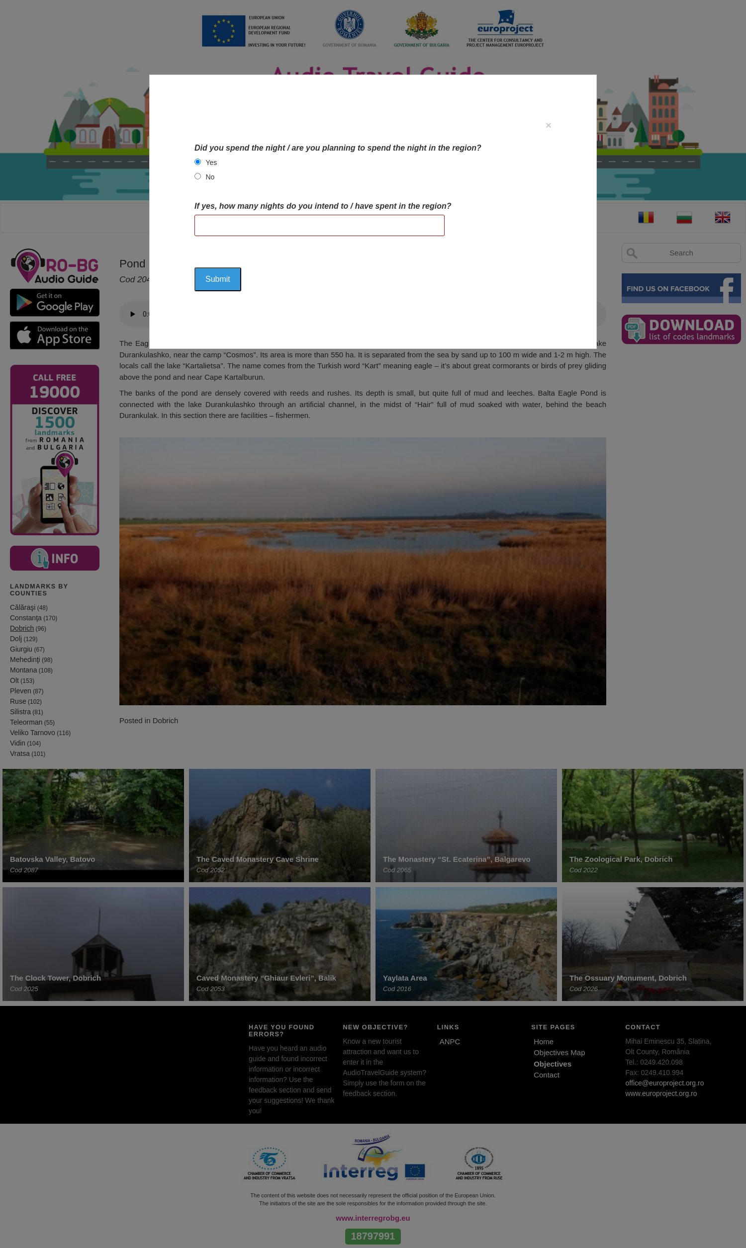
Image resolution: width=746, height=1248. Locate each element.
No (209, 177)
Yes (211, 162)
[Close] (549, 125)
